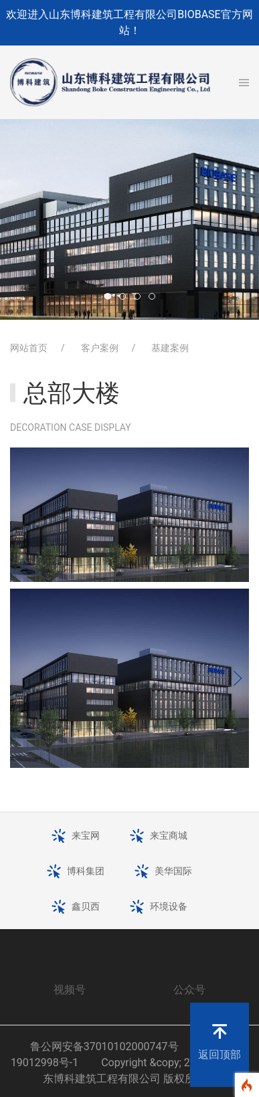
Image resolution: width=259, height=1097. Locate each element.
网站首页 (29, 347)
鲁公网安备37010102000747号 (104, 1046)
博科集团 (85, 871)
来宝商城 (168, 835)
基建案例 (170, 347)
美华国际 (173, 871)
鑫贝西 (86, 906)
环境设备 (168, 906)
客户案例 (99, 347)
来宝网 (86, 835)
